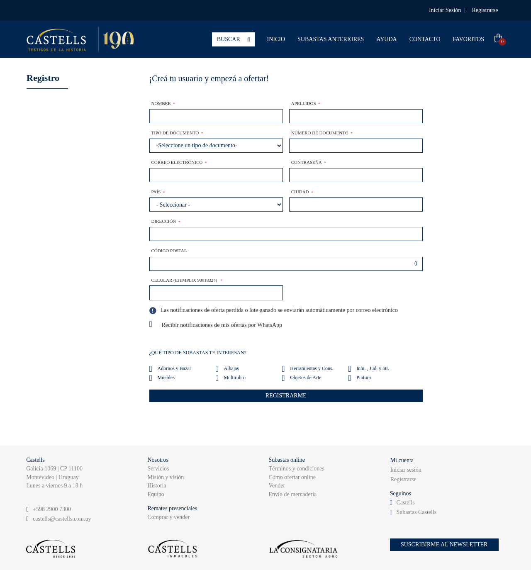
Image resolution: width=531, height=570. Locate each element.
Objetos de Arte (305, 377)
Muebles (166, 377)
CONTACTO (425, 39)
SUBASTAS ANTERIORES (330, 39)
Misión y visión (165, 477)
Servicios (158, 468)
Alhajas (231, 368)
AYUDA (386, 39)
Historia (156, 485)
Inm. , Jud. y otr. (372, 368)
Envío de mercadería (293, 494)
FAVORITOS (468, 39)
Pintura (363, 377)
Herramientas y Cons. (311, 368)
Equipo (155, 494)
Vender (277, 485)
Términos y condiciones (297, 468)
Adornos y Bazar (174, 368)
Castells (405, 502)
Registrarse (485, 10)
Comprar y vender (168, 517)
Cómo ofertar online (292, 477)
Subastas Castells (416, 512)
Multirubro (235, 377)
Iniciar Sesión (445, 10)
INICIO (276, 39)
